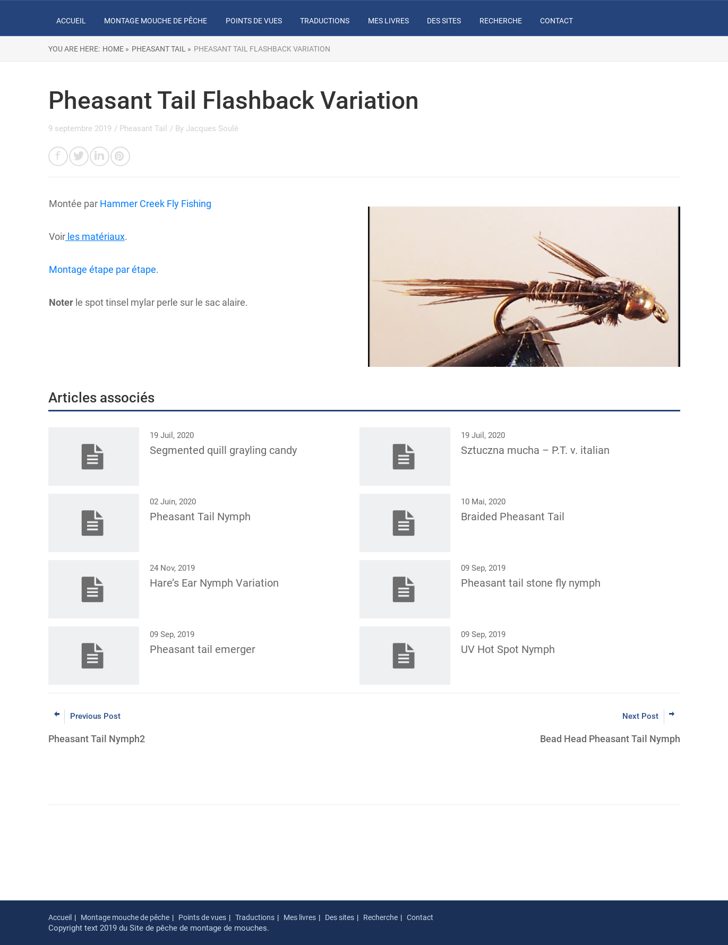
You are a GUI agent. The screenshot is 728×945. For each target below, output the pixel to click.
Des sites (444, 20)
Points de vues (254, 20)
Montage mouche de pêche (155, 20)
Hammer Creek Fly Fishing (155, 203)
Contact (556, 20)
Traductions (324, 20)
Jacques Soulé (212, 128)
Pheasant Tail (143, 128)
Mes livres (388, 20)
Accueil (71, 20)
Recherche (500, 20)
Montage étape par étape (102, 269)
